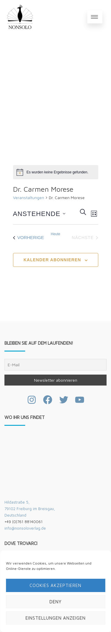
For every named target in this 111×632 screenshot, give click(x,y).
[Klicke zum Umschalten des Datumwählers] (39, 214)
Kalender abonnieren (52, 259)
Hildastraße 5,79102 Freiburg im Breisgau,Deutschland (29, 508)
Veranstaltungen (28, 197)
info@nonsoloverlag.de (25, 528)
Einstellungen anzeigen (55, 617)
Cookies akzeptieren (55, 585)
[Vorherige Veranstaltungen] (28, 238)
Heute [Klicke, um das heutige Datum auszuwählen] (55, 234)
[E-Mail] (55, 364)
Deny (55, 601)
